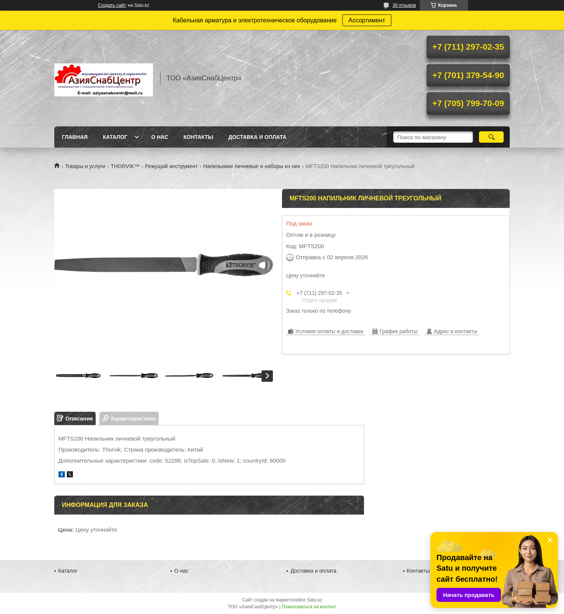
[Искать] (491, 137)
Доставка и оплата (257, 137)
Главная (75, 137)
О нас (159, 137)
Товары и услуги (85, 166)
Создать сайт (112, 5)
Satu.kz (314, 600)
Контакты (198, 137)
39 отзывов (404, 5)
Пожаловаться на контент (309, 606)
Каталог (115, 137)
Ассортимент (366, 20)
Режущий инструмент (171, 166)
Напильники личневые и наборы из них (251, 166)
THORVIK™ (125, 166)
